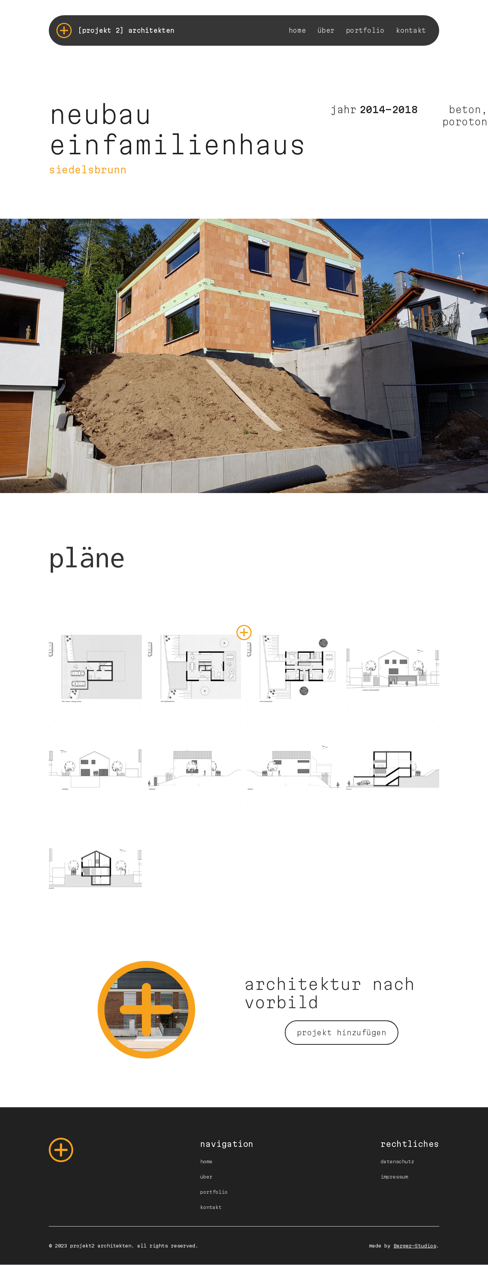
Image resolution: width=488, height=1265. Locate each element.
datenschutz (397, 1161)
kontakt (411, 30)
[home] (115, 30)
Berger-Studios (414, 1245)
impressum (394, 1176)
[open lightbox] (95, 667)
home (297, 30)
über (325, 30)
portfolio (365, 30)
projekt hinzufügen (341, 1032)
